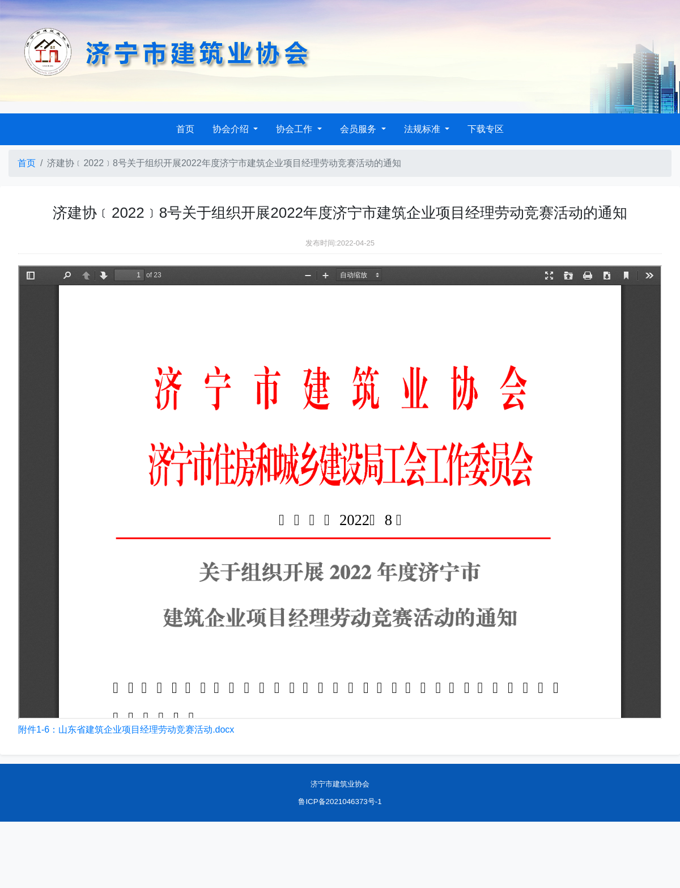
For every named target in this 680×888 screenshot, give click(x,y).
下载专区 (486, 129)
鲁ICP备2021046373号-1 (339, 801)
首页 (185, 129)
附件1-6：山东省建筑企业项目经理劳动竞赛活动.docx (126, 729)
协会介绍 (231, 129)
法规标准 (423, 129)
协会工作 (295, 129)
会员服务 (359, 129)
